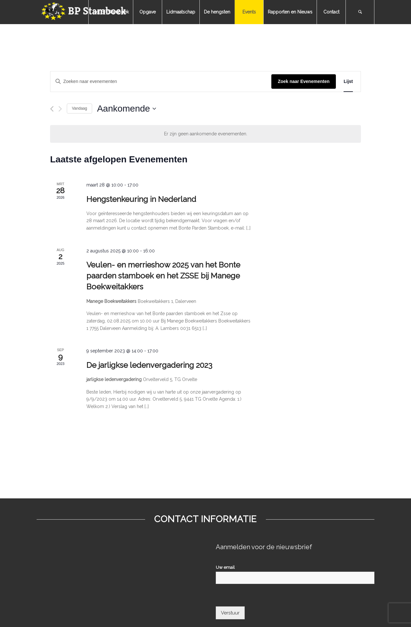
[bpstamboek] (85, 12)
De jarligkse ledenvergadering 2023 (149, 365)
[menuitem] (110, 12)
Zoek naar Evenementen (303, 81)
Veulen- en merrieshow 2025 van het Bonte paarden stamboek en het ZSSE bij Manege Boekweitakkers (163, 275)
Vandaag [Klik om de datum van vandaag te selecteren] (79, 108)
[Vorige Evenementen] (52, 109)
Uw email (226, 567)
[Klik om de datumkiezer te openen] (126, 108)
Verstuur (230, 613)
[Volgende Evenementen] (60, 109)
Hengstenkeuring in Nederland (141, 199)
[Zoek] (359, 12)
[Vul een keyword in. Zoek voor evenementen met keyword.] (160, 81)
